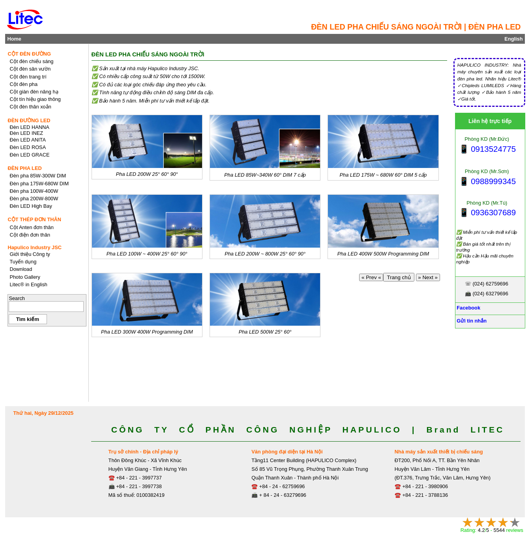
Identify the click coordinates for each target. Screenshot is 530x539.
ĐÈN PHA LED (24, 168)
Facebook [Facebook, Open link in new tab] (467, 308)
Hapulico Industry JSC (34, 247)
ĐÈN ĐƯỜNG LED (28, 120)
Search (17, 298)
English (513, 39)
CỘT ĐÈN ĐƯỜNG (29, 54)
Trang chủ (399, 277)
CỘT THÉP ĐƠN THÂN (34, 219)
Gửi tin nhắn (471, 321)
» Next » (428, 277)
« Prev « (371, 277)
